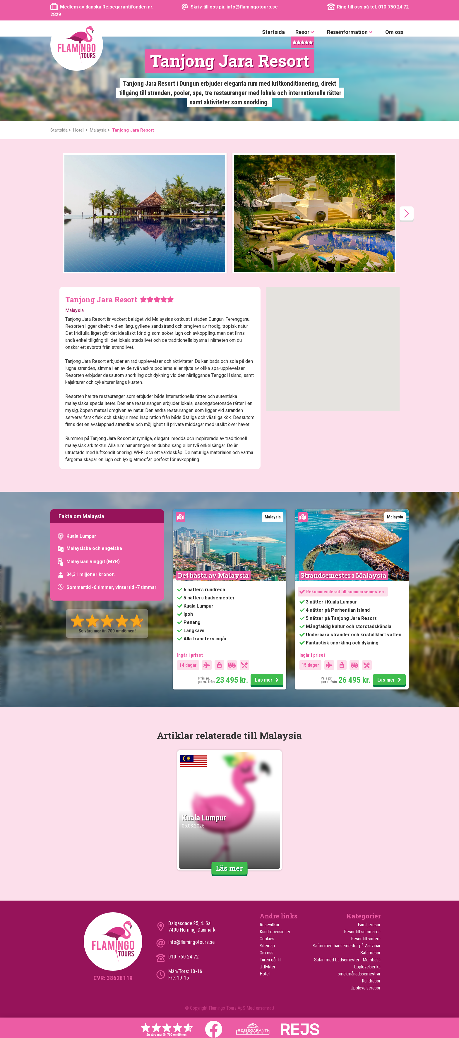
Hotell (265, 974)
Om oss (394, 32)
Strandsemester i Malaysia (343, 575)
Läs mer (267, 680)
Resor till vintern (366, 939)
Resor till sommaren (362, 931)
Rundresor (371, 981)
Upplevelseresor (366, 988)
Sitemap (267, 946)
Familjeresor (369, 924)
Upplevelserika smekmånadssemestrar (359, 970)
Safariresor (370, 953)
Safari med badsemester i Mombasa (347, 960)
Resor (305, 32)
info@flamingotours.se (191, 942)
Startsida (273, 32)
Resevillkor (270, 924)
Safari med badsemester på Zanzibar (347, 946)
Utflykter (267, 967)
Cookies (267, 939)
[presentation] (407, 213)
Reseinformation (351, 32)
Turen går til (270, 960)
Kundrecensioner (275, 931)
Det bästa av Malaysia (213, 575)
